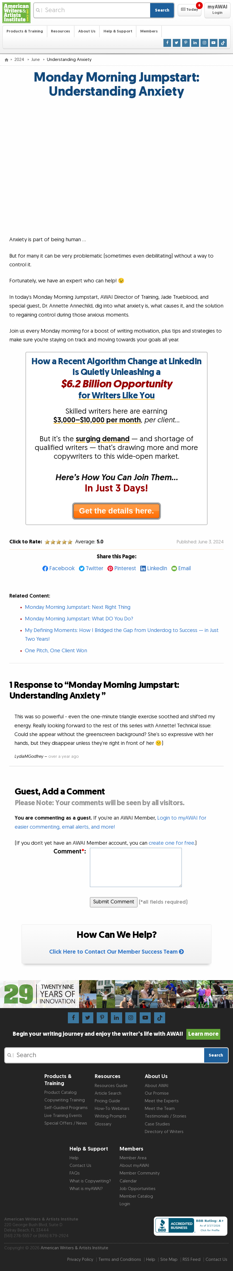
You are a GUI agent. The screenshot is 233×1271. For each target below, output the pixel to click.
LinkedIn (157, 568)
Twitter (94, 568)
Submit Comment (113, 901)
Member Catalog (136, 1196)
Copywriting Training (64, 1100)
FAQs (75, 1173)
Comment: (69, 852)
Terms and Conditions (119, 1259)
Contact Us (80, 1165)
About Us (87, 31)
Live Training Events (63, 1115)
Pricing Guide (107, 1101)
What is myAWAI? (86, 1188)
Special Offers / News (65, 1123)
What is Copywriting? (90, 1181)
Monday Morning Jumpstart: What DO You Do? (79, 618)
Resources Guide (111, 1085)
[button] (190, 10)
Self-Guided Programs (66, 1107)
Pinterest (125, 568)
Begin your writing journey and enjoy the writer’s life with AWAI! (116, 1034)
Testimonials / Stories (165, 1116)
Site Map (169, 1259)
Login (125, 1204)
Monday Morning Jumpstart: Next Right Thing (77, 607)
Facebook (62, 568)
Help (74, 1158)
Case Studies (157, 1124)
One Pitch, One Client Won (56, 650)
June (36, 59)
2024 (19, 59)
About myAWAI (134, 1165)
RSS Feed (191, 1259)
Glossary (103, 1124)
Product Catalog (60, 1092)
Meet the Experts (162, 1101)
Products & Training (25, 31)
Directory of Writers (164, 1131)
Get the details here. (116, 510)
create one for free (171, 843)
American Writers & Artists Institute (74, 1248)
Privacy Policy (80, 1259)
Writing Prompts (110, 1116)
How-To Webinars (112, 1108)
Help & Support (117, 31)
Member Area (133, 1158)
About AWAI (156, 1085)
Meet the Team (160, 1108)
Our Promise (157, 1093)
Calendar (128, 1181)
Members (149, 31)
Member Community (140, 1173)
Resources (60, 31)
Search (162, 10)
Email (184, 568)
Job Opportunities (138, 1188)
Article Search (108, 1093)
